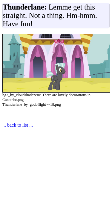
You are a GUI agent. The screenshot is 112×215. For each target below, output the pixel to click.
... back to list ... (17, 125)
